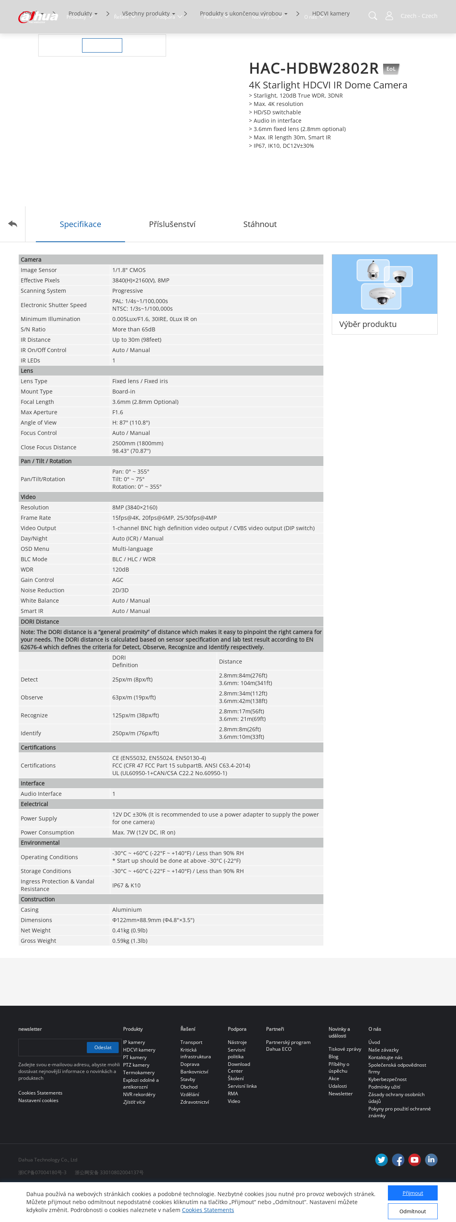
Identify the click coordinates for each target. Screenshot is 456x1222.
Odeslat (102, 1080)
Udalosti (338, 1119)
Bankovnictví (194, 1105)
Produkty (80, 47)
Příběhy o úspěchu (339, 1101)
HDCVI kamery (331, 47)
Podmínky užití (384, 1120)
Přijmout (413, 1193)
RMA (233, 1127)
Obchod (189, 1120)
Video (234, 1134)
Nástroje (237, 1075)
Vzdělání (189, 1127)
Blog (334, 1090)
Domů (30, 47)
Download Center (239, 1101)
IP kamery (134, 1075)
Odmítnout (412, 1211)
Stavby (187, 1112)
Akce (334, 1111)
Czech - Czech (419, 16)
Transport (191, 1075)
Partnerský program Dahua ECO (288, 1079)
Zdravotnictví (194, 1135)
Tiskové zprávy (345, 1082)
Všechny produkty (146, 47)
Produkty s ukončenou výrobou (241, 47)
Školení (236, 1111)
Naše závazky (383, 1083)
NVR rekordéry (139, 1127)
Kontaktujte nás (385, 1090)
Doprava (190, 1097)
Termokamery (139, 1106)
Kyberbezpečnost (387, 1112)
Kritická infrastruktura (195, 1086)
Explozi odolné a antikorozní (141, 1117)
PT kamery (135, 1090)
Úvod (374, 1075)
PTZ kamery (136, 1098)
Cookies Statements (208, 1210)
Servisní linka (242, 1119)
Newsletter (341, 1127)
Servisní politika (236, 1086)
